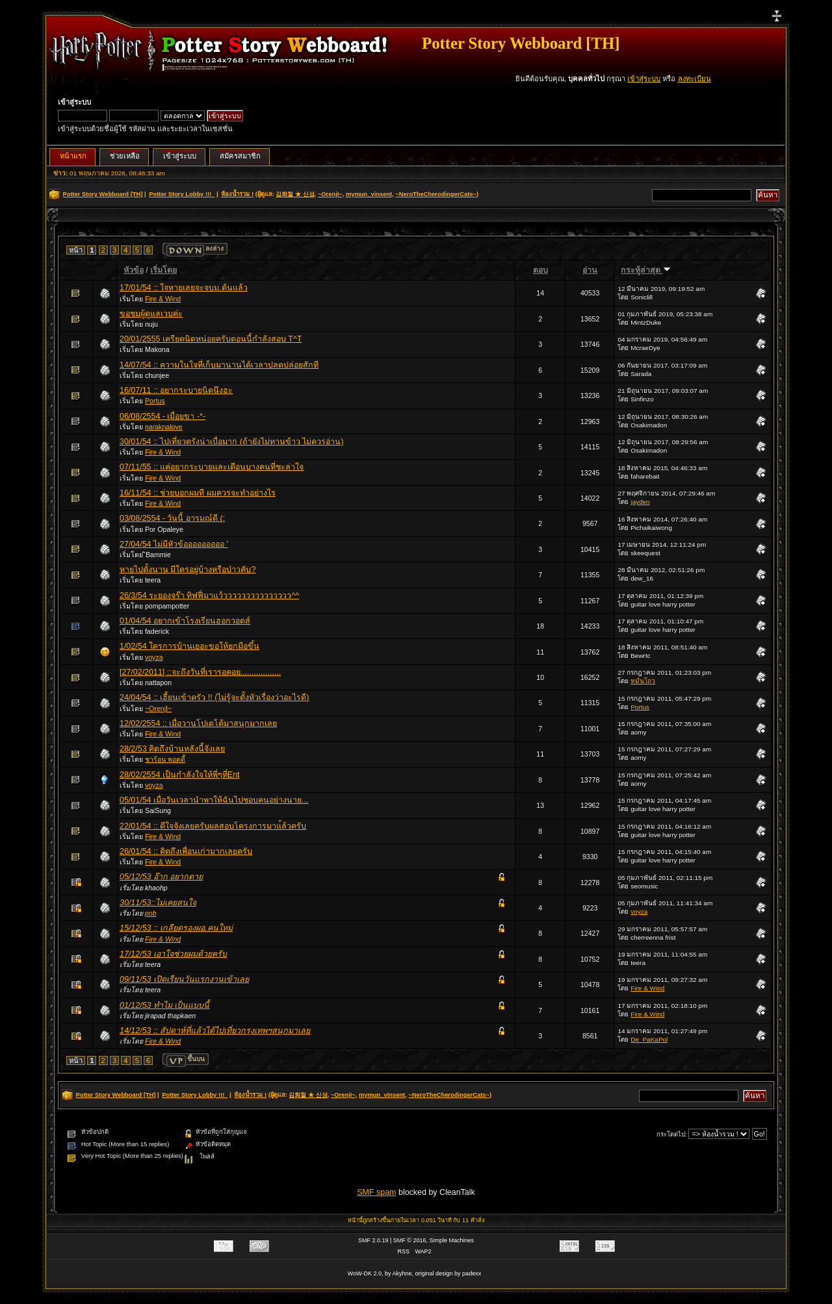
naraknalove (164, 427)
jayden (639, 501)
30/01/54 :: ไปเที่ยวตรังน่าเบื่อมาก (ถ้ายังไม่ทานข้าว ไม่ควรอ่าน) (232, 441)
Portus (155, 401)
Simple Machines (452, 1240)
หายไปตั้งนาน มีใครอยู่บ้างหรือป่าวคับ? (187, 569)
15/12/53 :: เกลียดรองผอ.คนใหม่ (176, 928)
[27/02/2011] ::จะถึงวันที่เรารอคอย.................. (200, 672)
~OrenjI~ (330, 194)
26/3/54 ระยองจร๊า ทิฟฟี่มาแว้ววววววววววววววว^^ (209, 595)
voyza (154, 657)
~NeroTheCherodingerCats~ (435, 194)
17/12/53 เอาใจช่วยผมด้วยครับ (173, 954)
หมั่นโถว (642, 680)
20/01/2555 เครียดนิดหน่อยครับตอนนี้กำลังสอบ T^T (211, 339)
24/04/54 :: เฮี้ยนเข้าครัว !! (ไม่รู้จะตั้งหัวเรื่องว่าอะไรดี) (214, 697)
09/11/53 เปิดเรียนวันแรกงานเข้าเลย (184, 979)
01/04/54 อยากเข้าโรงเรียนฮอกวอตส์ (185, 620)
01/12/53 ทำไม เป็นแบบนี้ (164, 1005)
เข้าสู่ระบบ (643, 78)
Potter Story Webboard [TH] (520, 43)
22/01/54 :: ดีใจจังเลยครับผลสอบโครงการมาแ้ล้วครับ (213, 826)
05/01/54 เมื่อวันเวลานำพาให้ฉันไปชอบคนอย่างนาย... (214, 800)
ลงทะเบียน (694, 78)
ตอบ (540, 270)
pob (151, 913)
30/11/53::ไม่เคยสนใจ (158, 902)
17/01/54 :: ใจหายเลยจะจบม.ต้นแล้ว (184, 287)
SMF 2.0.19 (373, 1240)
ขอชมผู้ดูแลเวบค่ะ (151, 313)
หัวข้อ (134, 270)
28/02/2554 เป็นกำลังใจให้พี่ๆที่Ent (180, 774)
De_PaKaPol (649, 1039)
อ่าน (589, 270)
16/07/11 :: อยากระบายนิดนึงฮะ (176, 390)
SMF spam (376, 1192)
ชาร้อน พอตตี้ (165, 759)
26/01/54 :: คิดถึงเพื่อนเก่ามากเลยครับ (186, 851)
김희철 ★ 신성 (295, 194)
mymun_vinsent (369, 194)
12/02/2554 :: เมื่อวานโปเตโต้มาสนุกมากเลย (198, 723)
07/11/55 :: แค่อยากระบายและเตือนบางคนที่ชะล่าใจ (212, 466)
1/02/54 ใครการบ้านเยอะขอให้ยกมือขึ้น (189, 646)
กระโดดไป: (671, 1134)
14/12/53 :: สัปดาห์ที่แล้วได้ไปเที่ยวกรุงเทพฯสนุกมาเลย (215, 1030)
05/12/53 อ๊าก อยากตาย (161, 876)
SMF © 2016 (409, 1240)
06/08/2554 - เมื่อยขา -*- (162, 416)
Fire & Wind (163, 299)
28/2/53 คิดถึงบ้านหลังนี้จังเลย (172, 748)
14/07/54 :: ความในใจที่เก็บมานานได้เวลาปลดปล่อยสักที (219, 365)
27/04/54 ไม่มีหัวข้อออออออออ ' (174, 544)
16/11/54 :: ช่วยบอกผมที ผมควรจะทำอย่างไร (198, 492)
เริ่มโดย (163, 270)
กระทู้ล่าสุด (645, 270)
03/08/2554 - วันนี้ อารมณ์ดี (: (172, 518)
